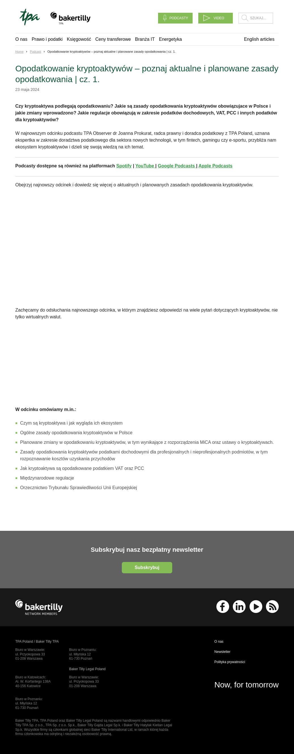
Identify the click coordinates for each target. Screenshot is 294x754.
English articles (259, 39)
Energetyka (170, 39)
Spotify (124, 165)
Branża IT (145, 39)
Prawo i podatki (47, 39)
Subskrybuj (147, 567)
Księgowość (79, 39)
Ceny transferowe (113, 39)
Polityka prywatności (229, 662)
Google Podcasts (177, 165)
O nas (21, 39)
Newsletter (222, 652)
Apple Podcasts (216, 165)
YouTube (145, 165)
